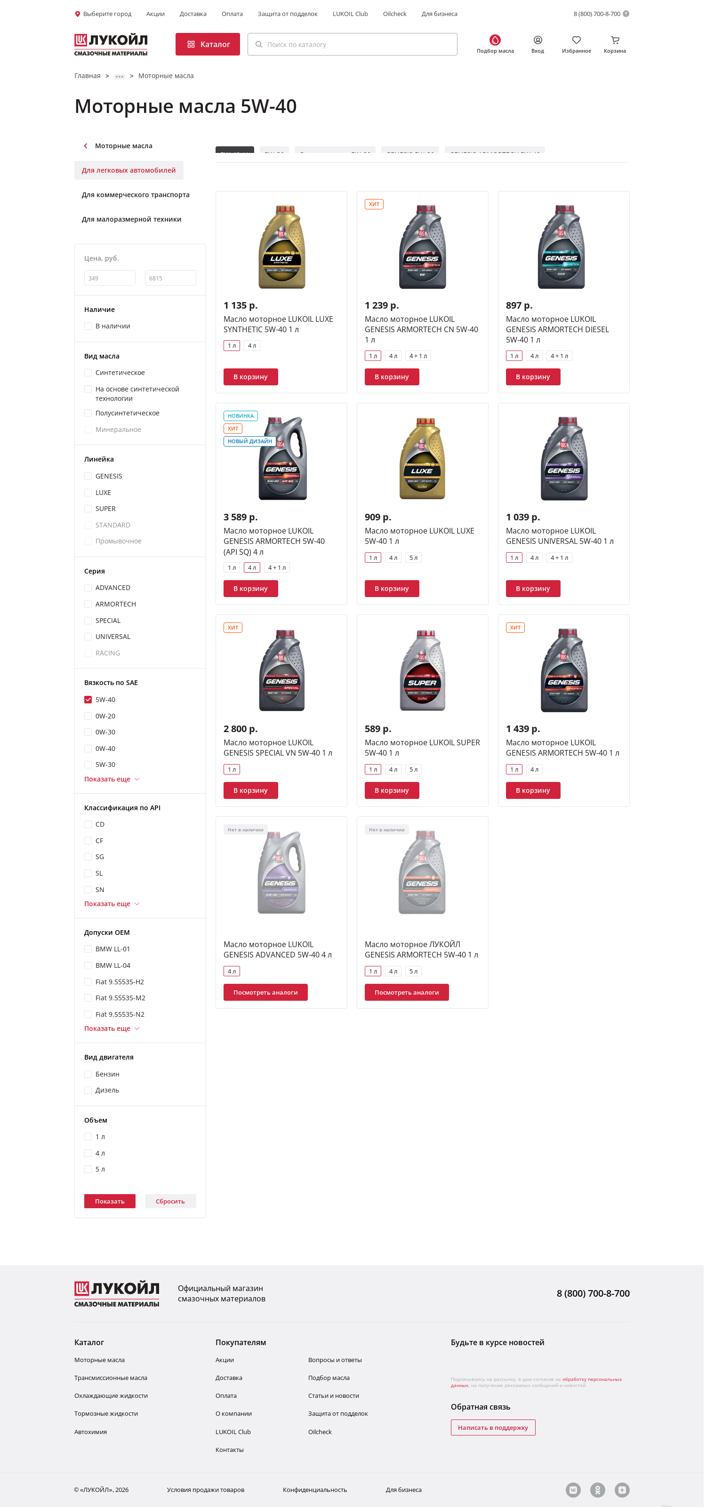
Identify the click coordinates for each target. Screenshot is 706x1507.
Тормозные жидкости (106, 1413)
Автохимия (90, 1431)
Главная (87, 75)
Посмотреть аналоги (265, 992)
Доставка (193, 13)
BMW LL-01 (113, 948)
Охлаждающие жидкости (111, 1395)
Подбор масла (329, 1377)
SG (100, 856)
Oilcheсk (320, 1431)
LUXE (103, 492)
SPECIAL (108, 620)
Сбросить (170, 1201)
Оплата (232, 13)
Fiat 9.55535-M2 (120, 997)
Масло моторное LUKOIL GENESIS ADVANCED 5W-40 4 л (278, 949)
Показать (110, 1201)
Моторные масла (166, 75)
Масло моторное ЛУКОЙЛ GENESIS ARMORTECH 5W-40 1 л (421, 949)
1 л (100, 1136)
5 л (100, 1168)
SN (100, 889)
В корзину (250, 376)
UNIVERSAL (113, 636)
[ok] (597, 1490)
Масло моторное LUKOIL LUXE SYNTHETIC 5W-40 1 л (278, 324)
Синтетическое (120, 372)
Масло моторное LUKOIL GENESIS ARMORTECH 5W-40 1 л (562, 747)
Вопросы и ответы (335, 1360)
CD (100, 824)
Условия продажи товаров (205, 1490)
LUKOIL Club (350, 13)
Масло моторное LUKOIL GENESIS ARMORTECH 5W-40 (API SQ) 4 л (274, 541)
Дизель (107, 1089)
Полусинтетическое (128, 412)
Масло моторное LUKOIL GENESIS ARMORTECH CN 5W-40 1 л (421, 329)
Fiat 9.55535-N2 (120, 1014)
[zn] (622, 1490)
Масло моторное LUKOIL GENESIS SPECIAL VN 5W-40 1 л (278, 747)
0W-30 (105, 731)
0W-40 (105, 748)
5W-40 (105, 699)
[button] (352, 44)
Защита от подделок (288, 13)
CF (99, 840)
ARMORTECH (116, 603)
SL (99, 873)
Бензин (108, 1073)
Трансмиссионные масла (110, 1377)
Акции (155, 13)
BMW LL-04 (113, 965)
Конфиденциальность (315, 1490)
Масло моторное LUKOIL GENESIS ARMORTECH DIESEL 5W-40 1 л (557, 329)
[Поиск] (259, 44)
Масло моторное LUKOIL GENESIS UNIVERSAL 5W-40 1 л (560, 536)
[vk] (573, 1490)
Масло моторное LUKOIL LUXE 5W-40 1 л (419, 536)
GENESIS (109, 475)
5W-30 (105, 764)
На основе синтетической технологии (137, 393)
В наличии (113, 325)
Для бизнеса (439, 13)
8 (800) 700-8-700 (597, 13)
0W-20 (105, 715)
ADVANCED (113, 587)
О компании (234, 1413)
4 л (100, 1152)
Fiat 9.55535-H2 (120, 981)
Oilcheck (395, 13)
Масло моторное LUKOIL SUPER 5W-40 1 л (422, 747)
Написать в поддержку (493, 1427)
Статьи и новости (333, 1395)
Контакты (230, 1449)
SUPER (106, 508)
